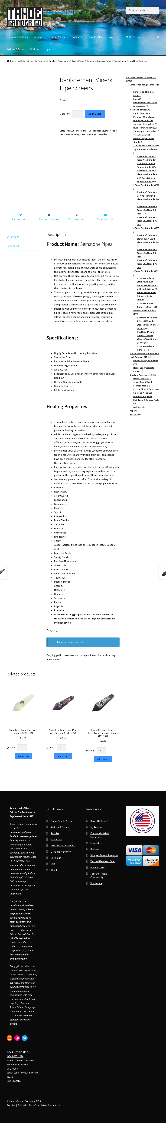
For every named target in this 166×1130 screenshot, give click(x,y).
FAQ (111, 36)
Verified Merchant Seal (102, 868)
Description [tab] (13, 243)
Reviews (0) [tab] (13, 252)
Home (13, 61)
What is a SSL (97, 874)
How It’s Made (96, 36)
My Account (96, 833)
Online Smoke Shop (17, 36)
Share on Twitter (21, 225)
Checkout (56, 864)
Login (47, 49)
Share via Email (105, 225)
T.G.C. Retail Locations (63, 852)
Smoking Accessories (59, 61)
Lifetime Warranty (58, 36)
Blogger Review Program (104, 861)
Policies (34, 49)
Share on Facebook (49, 225)
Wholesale (56, 846)
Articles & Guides (16, 49)
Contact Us (96, 849)
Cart (53, 870)
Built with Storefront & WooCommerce (38, 1111)
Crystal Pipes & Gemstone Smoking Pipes (91, 61)
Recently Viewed (99, 827)
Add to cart (94, 113)
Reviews (37, 36)
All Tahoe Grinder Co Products (32, 61)
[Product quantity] (77, 114)
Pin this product (77, 225)
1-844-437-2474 (15, 1062)
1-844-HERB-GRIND (17, 1058)
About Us (78, 36)
